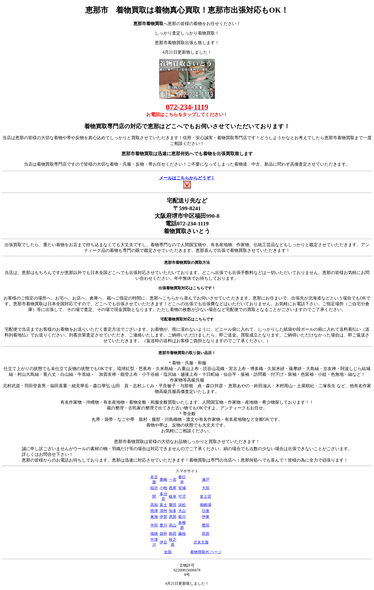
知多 (173, 511)
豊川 (163, 525)
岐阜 (173, 496)
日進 (205, 511)
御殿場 (205, 505)
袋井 (163, 534)
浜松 (182, 505)
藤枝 (182, 534)
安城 (182, 488)
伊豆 (163, 542)
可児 (182, 496)
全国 (167, 552)
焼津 (154, 511)
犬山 (182, 511)
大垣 (205, 488)
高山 (173, 525)
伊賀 (163, 517)
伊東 (205, 517)
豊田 (205, 525)
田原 (205, 534)
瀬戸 (205, 480)
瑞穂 (154, 534)
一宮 (173, 480)
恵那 (173, 517)
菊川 (182, 517)
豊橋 (163, 480)
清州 (163, 511)
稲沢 (154, 488)
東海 (154, 517)
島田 (173, 534)
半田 (154, 525)
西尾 (173, 488)
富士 (163, 505)
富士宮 (205, 496)
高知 (154, 505)
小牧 (163, 488)
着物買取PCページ (206, 552)
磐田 (173, 505)
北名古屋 (201, 542)
